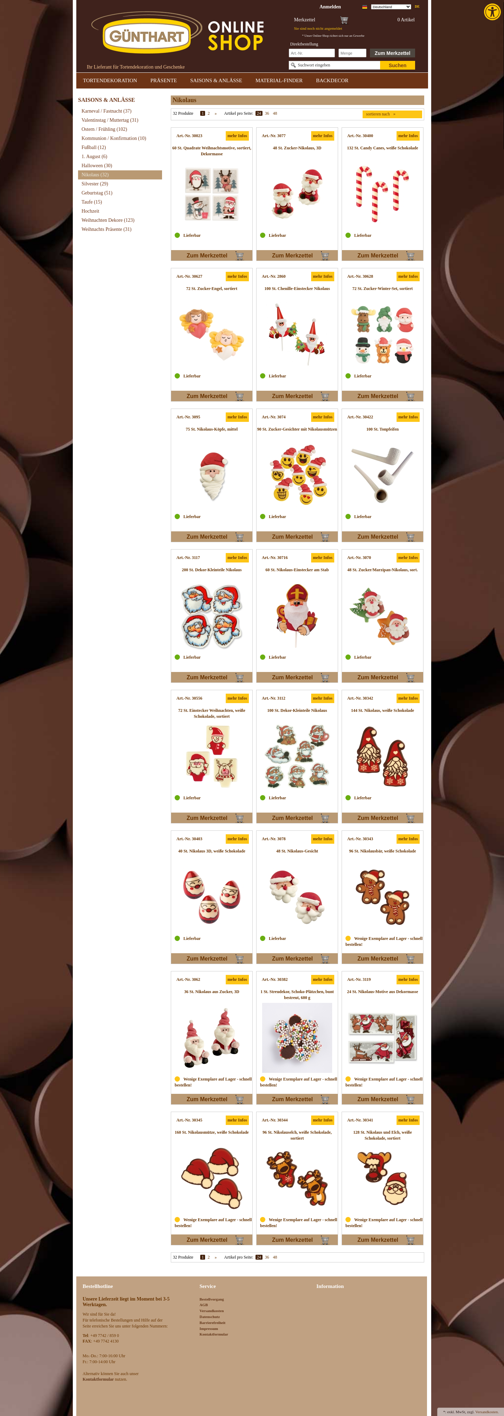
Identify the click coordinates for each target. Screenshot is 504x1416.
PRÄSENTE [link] (163, 80)
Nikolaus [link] (95, 174)
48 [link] (275, 113)
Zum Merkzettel (393, 53)
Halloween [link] (97, 165)
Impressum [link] (209, 1328)
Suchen (398, 65)
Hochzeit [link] (90, 211)
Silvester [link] (95, 183)
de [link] (417, 6)
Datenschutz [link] (210, 1317)
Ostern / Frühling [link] (104, 129)
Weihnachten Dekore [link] (108, 220)
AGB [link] (204, 1305)
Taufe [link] (92, 202)
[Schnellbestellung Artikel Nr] (312, 53)
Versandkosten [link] (212, 1311)
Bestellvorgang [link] (212, 1299)
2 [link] (209, 113)
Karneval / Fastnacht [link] (107, 111)
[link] (493, 12)
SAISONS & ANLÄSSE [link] (216, 80)
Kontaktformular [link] (214, 1334)
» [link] (216, 113)
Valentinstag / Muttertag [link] (110, 120)
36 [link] (267, 113)
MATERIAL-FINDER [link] (279, 80)
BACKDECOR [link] (332, 80)
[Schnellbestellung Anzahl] (352, 53)
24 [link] (259, 113)
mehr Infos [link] (237, 135)
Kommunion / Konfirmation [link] (114, 138)
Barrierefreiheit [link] (212, 1323)
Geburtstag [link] (97, 193)
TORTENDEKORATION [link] (110, 80)
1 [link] (203, 113)
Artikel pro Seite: (238, 113)
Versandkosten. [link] (487, 1412)
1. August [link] (94, 156)
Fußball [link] (94, 147)
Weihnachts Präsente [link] (107, 229)
